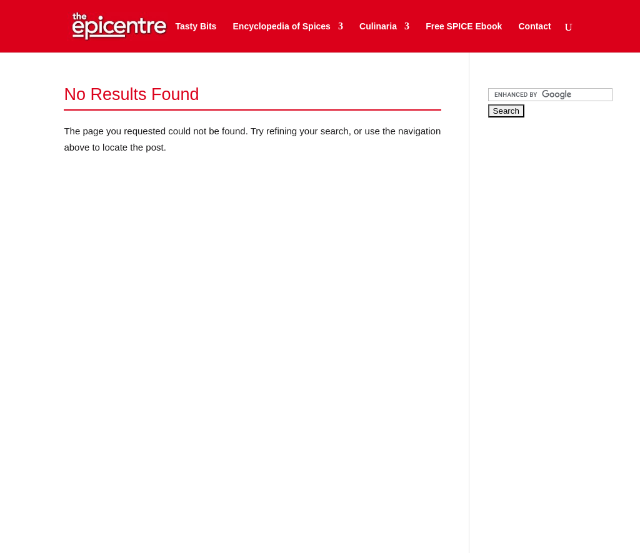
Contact (534, 26)
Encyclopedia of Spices (282, 26)
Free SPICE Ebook (464, 26)
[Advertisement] (564, 324)
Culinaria (378, 26)
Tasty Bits (195, 26)
